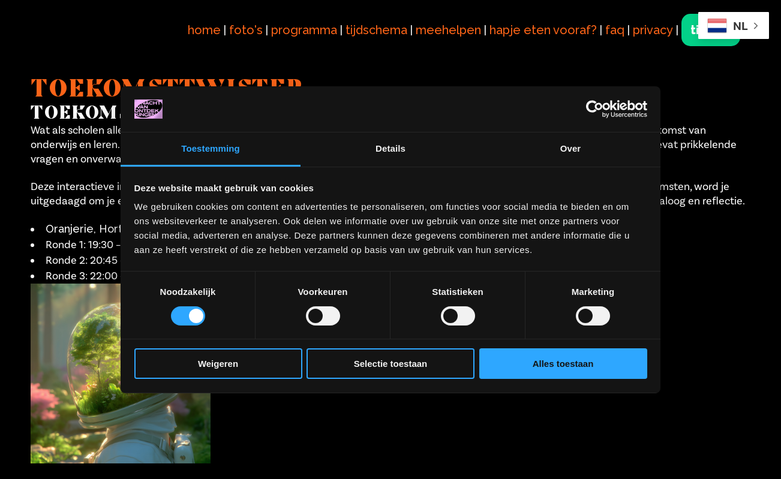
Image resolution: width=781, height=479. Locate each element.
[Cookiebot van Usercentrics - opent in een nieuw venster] (594, 109)
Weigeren (218, 364)
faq (614, 30)
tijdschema (376, 30)
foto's (246, 30)
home (204, 30)
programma (304, 30)
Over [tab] (570, 148)
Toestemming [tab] (210, 148)
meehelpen (448, 30)
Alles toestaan (563, 364)
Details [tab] (390, 148)
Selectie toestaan (391, 364)
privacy (653, 30)
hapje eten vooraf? (543, 30)
